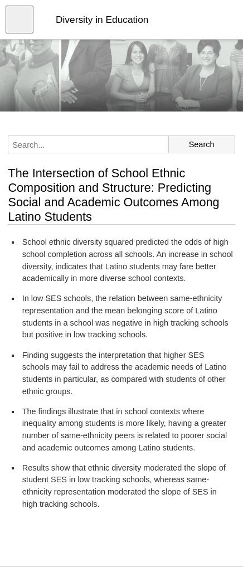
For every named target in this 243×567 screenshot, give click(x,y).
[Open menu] (19, 19)
